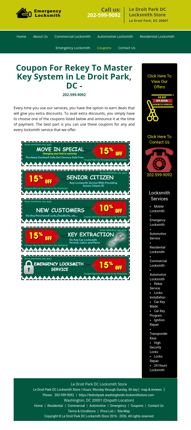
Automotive (97, 406)
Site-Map (123, 411)
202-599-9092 (104, 15)
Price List (106, 411)
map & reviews (152, 389)
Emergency (118, 406)
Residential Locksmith (157, 36)
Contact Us (126, 47)
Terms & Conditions (82, 411)
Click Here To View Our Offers (159, 81)
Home (21, 36)
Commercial (76, 406)
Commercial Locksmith (73, 36)
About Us (40, 36)
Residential (55, 406)
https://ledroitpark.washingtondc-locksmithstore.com (116, 395)
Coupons (104, 47)
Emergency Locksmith (73, 47)
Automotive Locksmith (115, 36)
